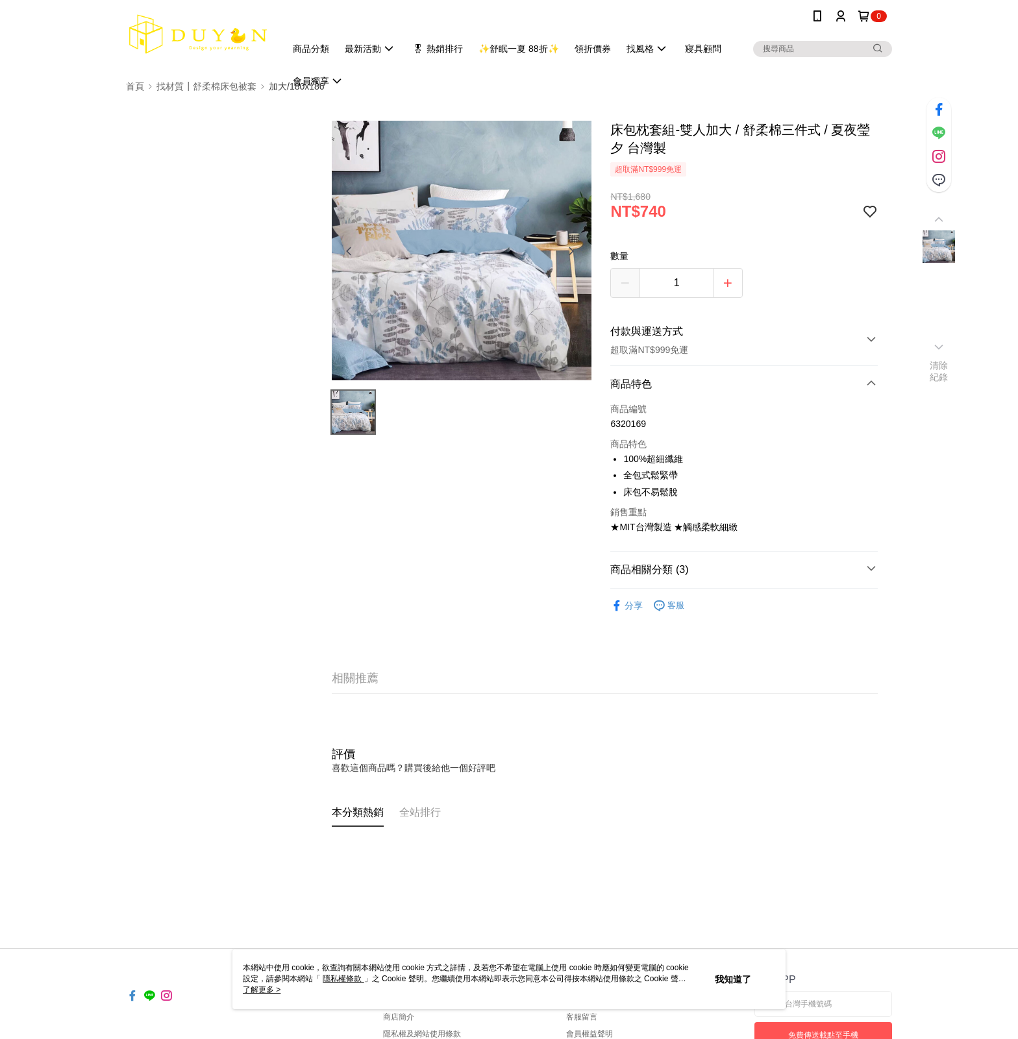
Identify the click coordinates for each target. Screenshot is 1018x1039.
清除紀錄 (939, 371)
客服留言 (581, 1016)
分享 (626, 606)
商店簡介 (398, 1016)
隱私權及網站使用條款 (422, 1033)
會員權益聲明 (589, 1033)
